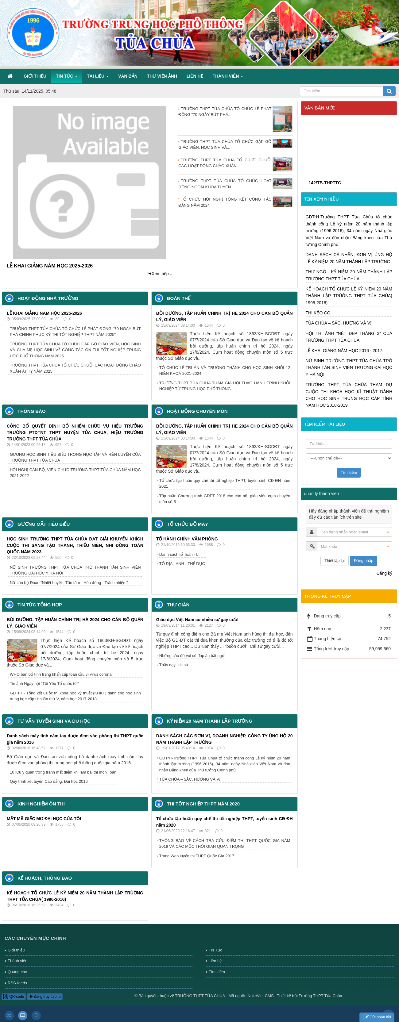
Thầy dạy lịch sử (173, 665)
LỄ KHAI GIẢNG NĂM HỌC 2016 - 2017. (345, 350)
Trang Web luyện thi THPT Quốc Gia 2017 (196, 856)
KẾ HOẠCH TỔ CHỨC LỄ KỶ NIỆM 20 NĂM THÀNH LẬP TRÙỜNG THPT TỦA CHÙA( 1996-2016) (349, 295)
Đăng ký (384, 573)
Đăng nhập (363, 560)
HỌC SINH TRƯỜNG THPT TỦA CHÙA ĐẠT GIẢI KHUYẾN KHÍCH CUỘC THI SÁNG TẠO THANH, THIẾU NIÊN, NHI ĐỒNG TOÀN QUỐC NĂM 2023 (75, 545)
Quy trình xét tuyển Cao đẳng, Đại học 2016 (49, 781)
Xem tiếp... (160, 273)
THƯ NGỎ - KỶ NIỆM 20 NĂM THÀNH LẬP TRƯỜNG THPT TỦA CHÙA (349, 275)
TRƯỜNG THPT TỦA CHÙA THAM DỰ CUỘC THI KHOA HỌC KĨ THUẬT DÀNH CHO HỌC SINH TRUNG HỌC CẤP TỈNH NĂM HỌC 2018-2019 (349, 395)
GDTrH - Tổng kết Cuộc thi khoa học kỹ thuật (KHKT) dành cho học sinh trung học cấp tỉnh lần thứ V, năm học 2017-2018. (75, 696)
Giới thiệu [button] (35, 76)
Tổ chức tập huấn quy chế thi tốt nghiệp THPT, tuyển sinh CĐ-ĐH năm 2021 (224, 483)
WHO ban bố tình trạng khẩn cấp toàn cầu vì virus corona (61, 674)
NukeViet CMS (261, 995)
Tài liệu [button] (98, 78)
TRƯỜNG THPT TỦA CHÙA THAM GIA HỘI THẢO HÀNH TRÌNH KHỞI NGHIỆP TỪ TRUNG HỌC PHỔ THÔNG (224, 386)
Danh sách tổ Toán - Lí (179, 554)
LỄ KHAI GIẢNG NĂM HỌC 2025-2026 (50, 265)
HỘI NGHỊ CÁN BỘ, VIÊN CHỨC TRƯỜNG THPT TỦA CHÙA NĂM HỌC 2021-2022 (75, 472)
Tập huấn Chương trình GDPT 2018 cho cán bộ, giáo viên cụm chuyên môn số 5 (224, 499)
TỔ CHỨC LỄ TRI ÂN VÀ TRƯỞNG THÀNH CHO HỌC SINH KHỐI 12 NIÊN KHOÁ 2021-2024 (224, 370)
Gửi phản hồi (377, 1017)
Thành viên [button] (228, 78)
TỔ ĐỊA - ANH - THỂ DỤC (182, 563)
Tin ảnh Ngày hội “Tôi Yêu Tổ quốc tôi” (44, 683)
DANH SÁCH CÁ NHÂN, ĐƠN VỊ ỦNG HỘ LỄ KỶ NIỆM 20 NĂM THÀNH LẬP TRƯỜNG (349, 258)
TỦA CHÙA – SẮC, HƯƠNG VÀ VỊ (190, 779)
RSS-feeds (17, 983)
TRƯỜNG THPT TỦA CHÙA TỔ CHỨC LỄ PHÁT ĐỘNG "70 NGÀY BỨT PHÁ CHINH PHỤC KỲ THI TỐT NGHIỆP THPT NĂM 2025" (75, 331)
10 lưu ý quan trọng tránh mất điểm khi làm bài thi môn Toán (63, 772)
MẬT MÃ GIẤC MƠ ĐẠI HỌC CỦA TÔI (44, 818)
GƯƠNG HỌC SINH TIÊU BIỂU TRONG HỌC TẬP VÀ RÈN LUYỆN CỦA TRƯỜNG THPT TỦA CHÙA (75, 457)
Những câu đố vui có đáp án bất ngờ (191, 655)
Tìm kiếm (217, 972)
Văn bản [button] (128, 76)
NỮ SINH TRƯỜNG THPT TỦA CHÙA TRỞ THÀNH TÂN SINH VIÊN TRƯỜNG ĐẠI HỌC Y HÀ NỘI (75, 570)
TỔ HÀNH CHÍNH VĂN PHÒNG (187, 538)
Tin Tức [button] (66, 78)
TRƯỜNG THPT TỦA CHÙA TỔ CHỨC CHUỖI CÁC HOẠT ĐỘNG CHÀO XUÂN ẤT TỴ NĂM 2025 (75, 368)
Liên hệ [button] (195, 76)
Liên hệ (215, 961)
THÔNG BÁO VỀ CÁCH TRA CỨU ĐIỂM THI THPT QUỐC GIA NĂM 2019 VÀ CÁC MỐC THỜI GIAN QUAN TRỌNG (224, 843)
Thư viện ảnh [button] (162, 76)
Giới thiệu (16, 950)
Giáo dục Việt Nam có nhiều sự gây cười (197, 619)
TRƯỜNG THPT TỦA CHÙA (200, 995)
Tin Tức (215, 950)
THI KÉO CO (318, 312)
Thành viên (17, 961)
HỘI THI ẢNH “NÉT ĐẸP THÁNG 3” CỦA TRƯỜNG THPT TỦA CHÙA (349, 337)
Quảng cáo (17, 972)
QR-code (13, 996)
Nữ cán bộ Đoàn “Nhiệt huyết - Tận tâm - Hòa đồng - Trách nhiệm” (69, 582)
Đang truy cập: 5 (45, 996)
